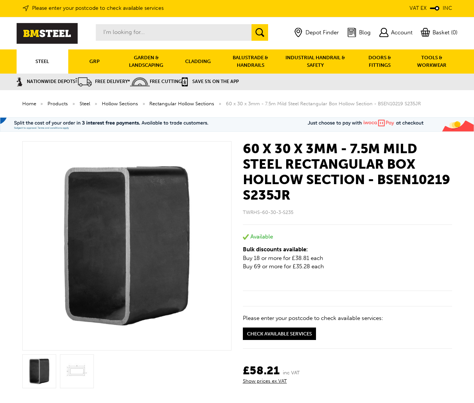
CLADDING (198, 61)
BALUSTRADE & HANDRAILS (250, 61)
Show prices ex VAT (265, 381)
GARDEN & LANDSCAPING (146, 61)
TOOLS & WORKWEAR (431, 61)
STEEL (42, 61)
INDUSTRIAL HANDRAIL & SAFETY (315, 61)
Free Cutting (156, 81)
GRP (94, 61)
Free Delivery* (102, 81)
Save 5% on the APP (210, 81)
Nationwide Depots (46, 81)
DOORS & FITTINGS (379, 61)
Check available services (279, 334)
